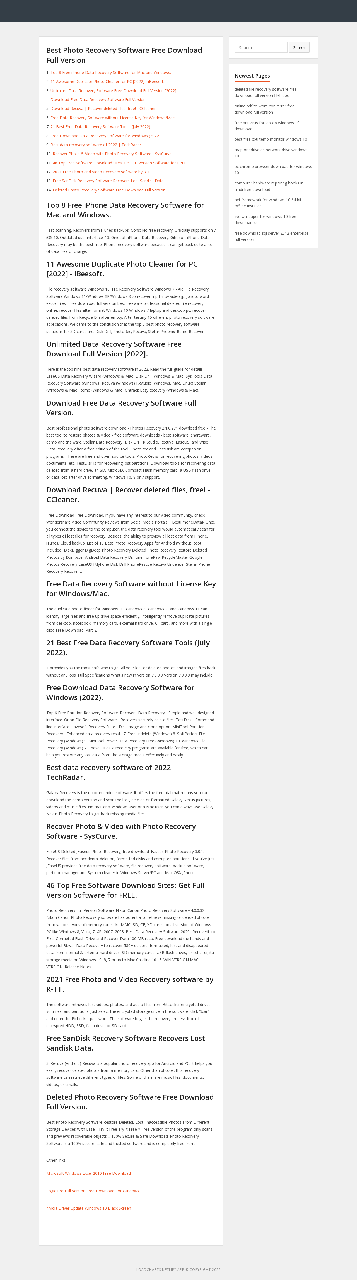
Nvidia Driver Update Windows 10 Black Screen (88, 1208)
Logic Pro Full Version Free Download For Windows (92, 1190)
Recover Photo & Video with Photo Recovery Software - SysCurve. (112, 153)
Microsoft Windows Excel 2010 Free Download (88, 1173)
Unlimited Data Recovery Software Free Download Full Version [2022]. (113, 90)
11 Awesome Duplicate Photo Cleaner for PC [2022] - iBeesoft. (107, 81)
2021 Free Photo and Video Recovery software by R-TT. (103, 171)
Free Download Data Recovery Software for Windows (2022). (105, 135)
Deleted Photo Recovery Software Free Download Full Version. (109, 190)
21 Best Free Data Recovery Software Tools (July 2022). (100, 126)
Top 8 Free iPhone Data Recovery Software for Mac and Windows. (110, 72)
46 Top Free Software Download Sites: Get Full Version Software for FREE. (120, 163)
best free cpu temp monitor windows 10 (271, 139)
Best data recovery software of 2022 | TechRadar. (96, 144)
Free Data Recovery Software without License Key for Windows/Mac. (112, 117)
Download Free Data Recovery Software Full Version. (98, 99)
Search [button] (299, 47)
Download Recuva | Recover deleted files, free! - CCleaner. (103, 108)
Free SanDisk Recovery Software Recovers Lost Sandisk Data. (109, 180)
